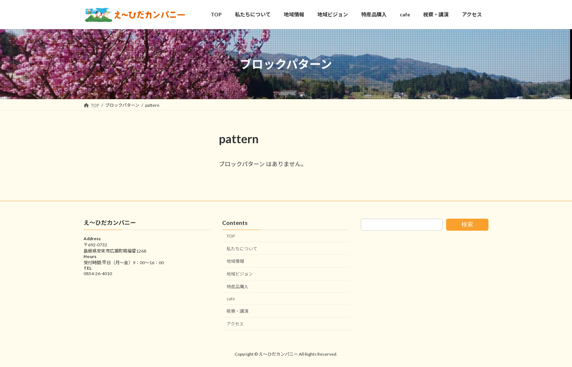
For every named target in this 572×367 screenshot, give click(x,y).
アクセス (235, 324)
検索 (467, 224)
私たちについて (242, 248)
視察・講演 (237, 311)
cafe (231, 298)
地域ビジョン (240, 274)
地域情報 (235, 261)
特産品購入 (237, 286)
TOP (231, 236)
